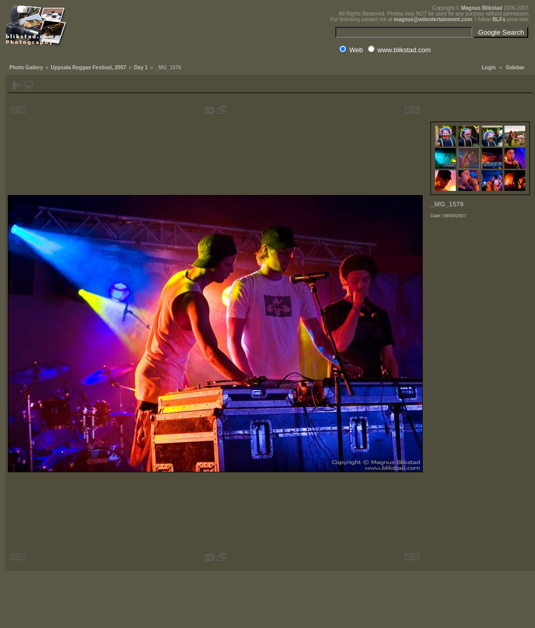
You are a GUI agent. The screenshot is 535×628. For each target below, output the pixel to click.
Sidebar (515, 67)
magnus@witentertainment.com (433, 19)
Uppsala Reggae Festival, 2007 (88, 67)
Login (489, 67)
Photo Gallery (26, 67)
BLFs (499, 19)
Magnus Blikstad (481, 8)
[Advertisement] (480, 390)
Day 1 (141, 67)
